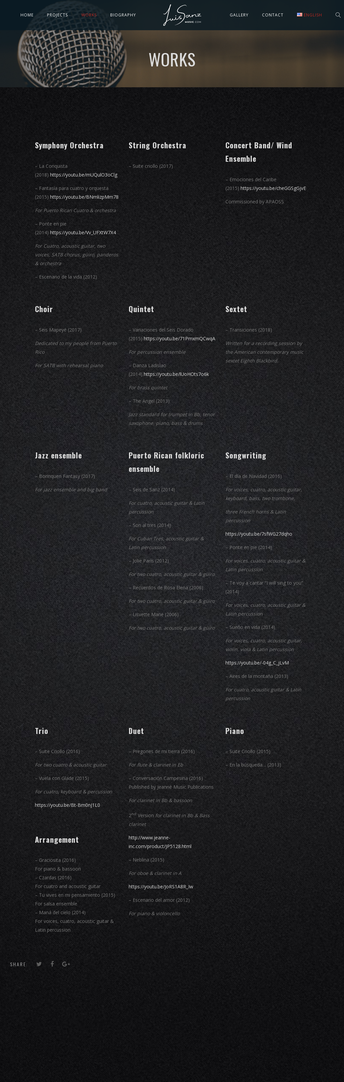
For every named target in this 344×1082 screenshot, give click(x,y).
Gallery (239, 15)
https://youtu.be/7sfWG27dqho (258, 534)
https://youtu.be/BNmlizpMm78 (84, 197)
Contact (273, 15)
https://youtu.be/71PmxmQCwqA (179, 338)
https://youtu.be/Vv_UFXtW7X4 (83, 232)
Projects (57, 15)
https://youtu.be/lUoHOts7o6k (176, 374)
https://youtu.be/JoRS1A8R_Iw (161, 886)
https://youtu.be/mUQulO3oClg (83, 174)
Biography (123, 15)
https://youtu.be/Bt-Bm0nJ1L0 (67, 805)
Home (27, 15)
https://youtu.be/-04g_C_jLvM (257, 662)
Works (89, 15)
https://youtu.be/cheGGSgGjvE (273, 188)
